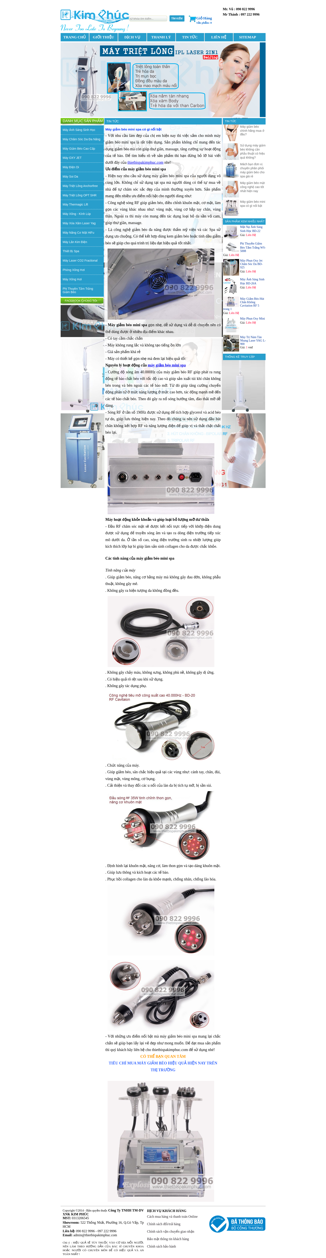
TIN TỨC (190, 37)
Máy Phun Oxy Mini (252, 318)
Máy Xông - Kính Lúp (77, 214)
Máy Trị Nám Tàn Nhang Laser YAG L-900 (253, 341)
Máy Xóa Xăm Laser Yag (79, 223)
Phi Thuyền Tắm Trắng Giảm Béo (78, 290)
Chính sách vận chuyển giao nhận (170, 1231)
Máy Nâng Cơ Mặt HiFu (78, 232)
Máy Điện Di (71, 167)
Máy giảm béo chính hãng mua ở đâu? (252, 130)
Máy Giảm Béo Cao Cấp (79, 148)
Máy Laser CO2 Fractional (80, 260)
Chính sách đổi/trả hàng (163, 1224)
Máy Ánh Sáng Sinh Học (79, 130)
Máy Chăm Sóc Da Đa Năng (82, 139)
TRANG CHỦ (74, 37)
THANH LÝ (161, 37)
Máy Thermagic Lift (75, 204)
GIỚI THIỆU (103, 37)
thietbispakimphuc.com (145, 162)
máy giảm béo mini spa (167, 365)
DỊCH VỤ (132, 37)
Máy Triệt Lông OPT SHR (80, 195)
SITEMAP (247, 37)
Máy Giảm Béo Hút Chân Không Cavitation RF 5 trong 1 (243, 304)
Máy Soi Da (70, 176)
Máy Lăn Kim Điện (75, 242)
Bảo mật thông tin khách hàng (168, 1239)
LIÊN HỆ (218, 37)
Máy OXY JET (72, 157)
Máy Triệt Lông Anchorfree (80, 186)
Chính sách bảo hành (161, 1246)
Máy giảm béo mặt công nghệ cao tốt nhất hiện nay (252, 187)
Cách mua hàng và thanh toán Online (172, 1216)
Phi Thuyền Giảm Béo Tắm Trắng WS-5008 (253, 247)
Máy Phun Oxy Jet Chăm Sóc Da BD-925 (251, 264)
